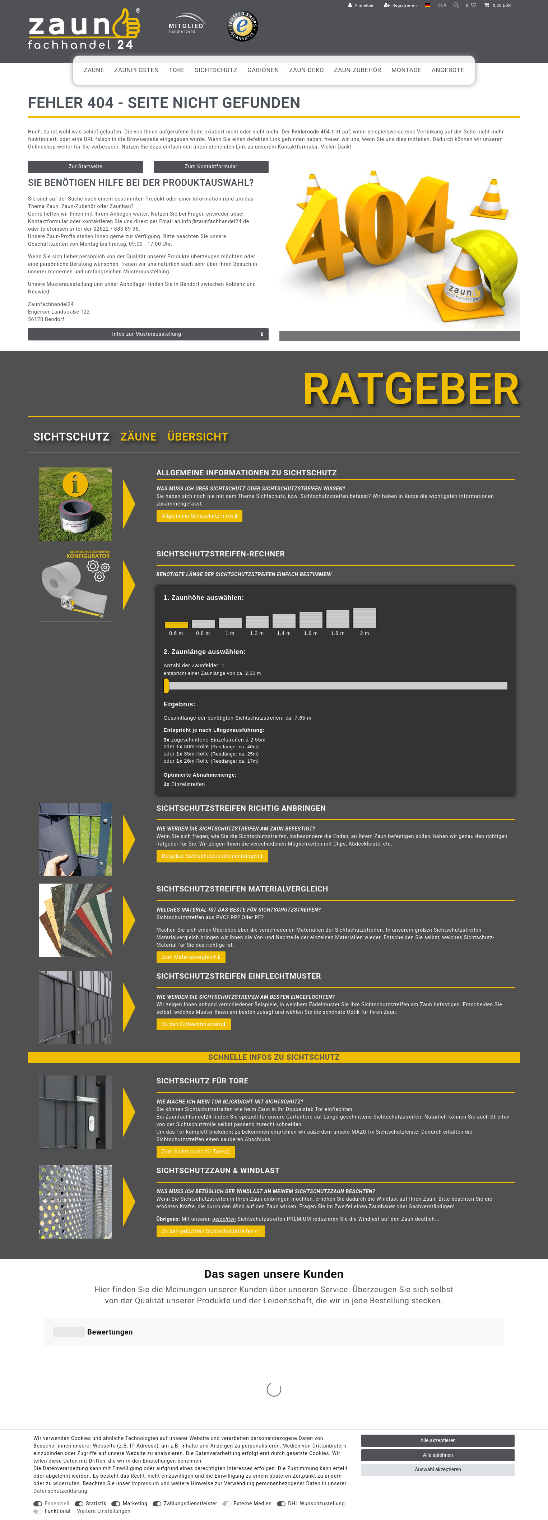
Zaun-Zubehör (357, 70)
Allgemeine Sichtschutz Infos (199, 516)
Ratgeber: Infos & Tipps (182, 1340)
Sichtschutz (216, 70)
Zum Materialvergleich (191, 957)
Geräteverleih (171, 1309)
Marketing (135, 1503)
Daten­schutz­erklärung (60, 1491)
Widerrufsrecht (262, 1317)
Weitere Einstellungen (104, 1511)
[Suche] (454, 5)
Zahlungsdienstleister (190, 1503)
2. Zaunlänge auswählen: (205, 651)
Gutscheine (169, 1333)
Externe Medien (252, 1503)
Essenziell (57, 1503)
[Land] (424, 5)
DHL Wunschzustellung (316, 1503)
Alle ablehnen (438, 1455)
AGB (251, 1340)
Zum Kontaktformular (211, 166)
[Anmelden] (359, 5)
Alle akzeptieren (438, 1440)
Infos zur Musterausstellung (187, 334)
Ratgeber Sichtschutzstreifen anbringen (212, 856)
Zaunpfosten (136, 70)
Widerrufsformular (266, 1325)
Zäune (94, 70)
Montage (406, 70)
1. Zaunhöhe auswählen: (204, 597)
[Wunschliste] (471, 5)
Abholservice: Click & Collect (188, 1302)
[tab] (71, 437)
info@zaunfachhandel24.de (458, 1317)
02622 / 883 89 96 (469, 1302)
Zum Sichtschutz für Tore (196, 1152)
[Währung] (439, 5)
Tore (177, 70)
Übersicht (197, 436)
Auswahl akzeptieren (438, 1469)
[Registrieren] (397, 5)
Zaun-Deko (306, 70)
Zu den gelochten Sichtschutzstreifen (211, 1231)
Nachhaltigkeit (173, 1325)
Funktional (58, 1511)
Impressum (258, 1333)
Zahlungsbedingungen (270, 1309)
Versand (255, 1302)
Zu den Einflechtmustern (194, 1024)
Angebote (448, 70)
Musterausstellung (177, 1317)
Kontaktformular (446, 1329)
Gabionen (263, 70)
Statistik (96, 1503)
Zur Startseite (85, 166)
